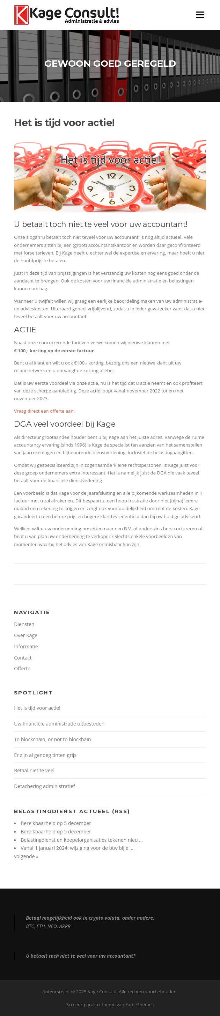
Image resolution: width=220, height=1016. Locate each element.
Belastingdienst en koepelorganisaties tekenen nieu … (82, 840)
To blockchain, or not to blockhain (52, 739)
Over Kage (25, 635)
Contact (22, 657)
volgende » (26, 856)
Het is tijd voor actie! (37, 708)
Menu (200, 15)
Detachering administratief (44, 786)
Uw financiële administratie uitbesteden (59, 723)
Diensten (24, 624)
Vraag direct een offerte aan (43, 411)
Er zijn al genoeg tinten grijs (45, 755)
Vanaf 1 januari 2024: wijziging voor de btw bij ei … (77, 848)
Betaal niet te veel (34, 770)
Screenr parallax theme (91, 1004)
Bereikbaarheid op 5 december (56, 823)
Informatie (26, 646)
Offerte (22, 668)
